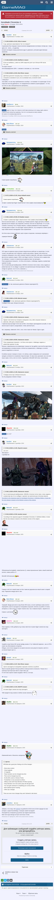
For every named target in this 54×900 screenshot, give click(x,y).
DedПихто (21, 60)
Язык (18, 893)
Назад (5, 30)
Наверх (4, 101)
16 (51, 867)
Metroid (20, 298)
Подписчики (25, 867)
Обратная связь (33, 893)
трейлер (18, 808)
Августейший (22, 195)
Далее (48, 30)
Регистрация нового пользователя (27, 848)
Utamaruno (5, 284)
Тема (24, 893)
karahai (4, 110)
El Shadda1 (21, 217)
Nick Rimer (21, 73)
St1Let (20, 41)
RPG (21, 24)
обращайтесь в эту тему (31, 15)
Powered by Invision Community (27, 895)
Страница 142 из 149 (27, 30)
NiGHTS (20, 687)
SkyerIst (20, 448)
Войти (27, 860)
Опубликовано (15, 36)
